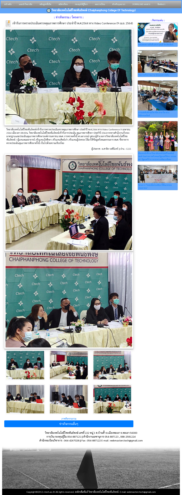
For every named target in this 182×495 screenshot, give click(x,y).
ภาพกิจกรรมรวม (68, 418)
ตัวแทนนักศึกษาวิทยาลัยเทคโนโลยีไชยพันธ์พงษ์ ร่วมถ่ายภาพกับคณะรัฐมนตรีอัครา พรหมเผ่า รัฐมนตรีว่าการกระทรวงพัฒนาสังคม (157, 156)
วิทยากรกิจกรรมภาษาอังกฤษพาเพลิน (153, 74)
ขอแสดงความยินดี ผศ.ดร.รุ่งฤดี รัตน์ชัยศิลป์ (155, 44)
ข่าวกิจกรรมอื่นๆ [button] (68, 424)
